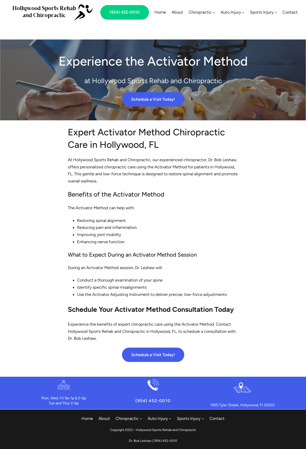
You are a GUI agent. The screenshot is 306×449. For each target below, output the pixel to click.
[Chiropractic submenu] (214, 12)
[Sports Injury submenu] (276, 12)
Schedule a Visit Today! (153, 99)
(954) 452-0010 (125, 12)
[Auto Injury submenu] (243, 12)
